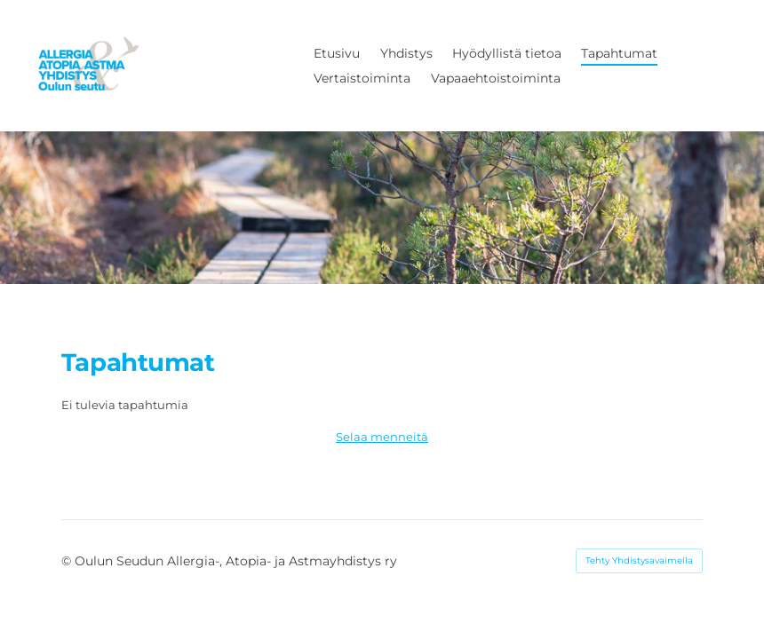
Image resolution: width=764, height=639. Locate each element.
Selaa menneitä (382, 437)
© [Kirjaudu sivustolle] (68, 561)
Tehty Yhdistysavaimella (639, 560)
